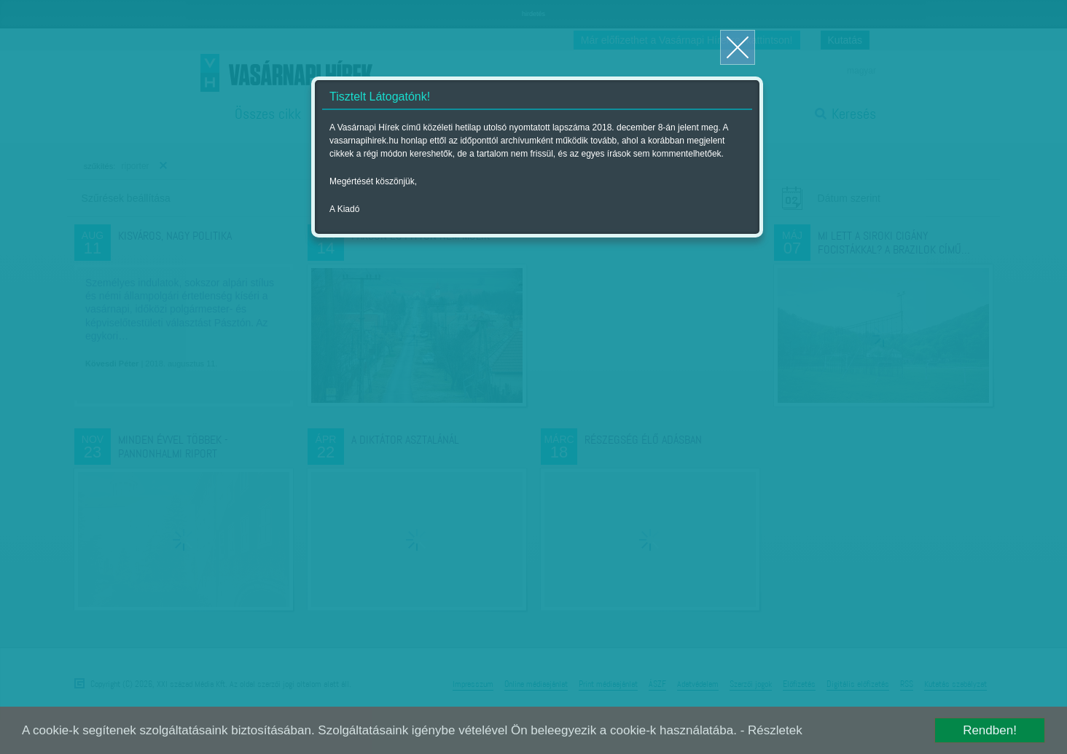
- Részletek (771, 730)
